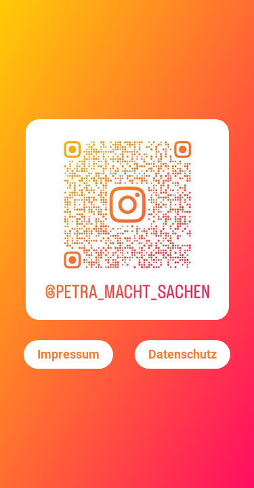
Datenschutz (182, 354)
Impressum (68, 354)
